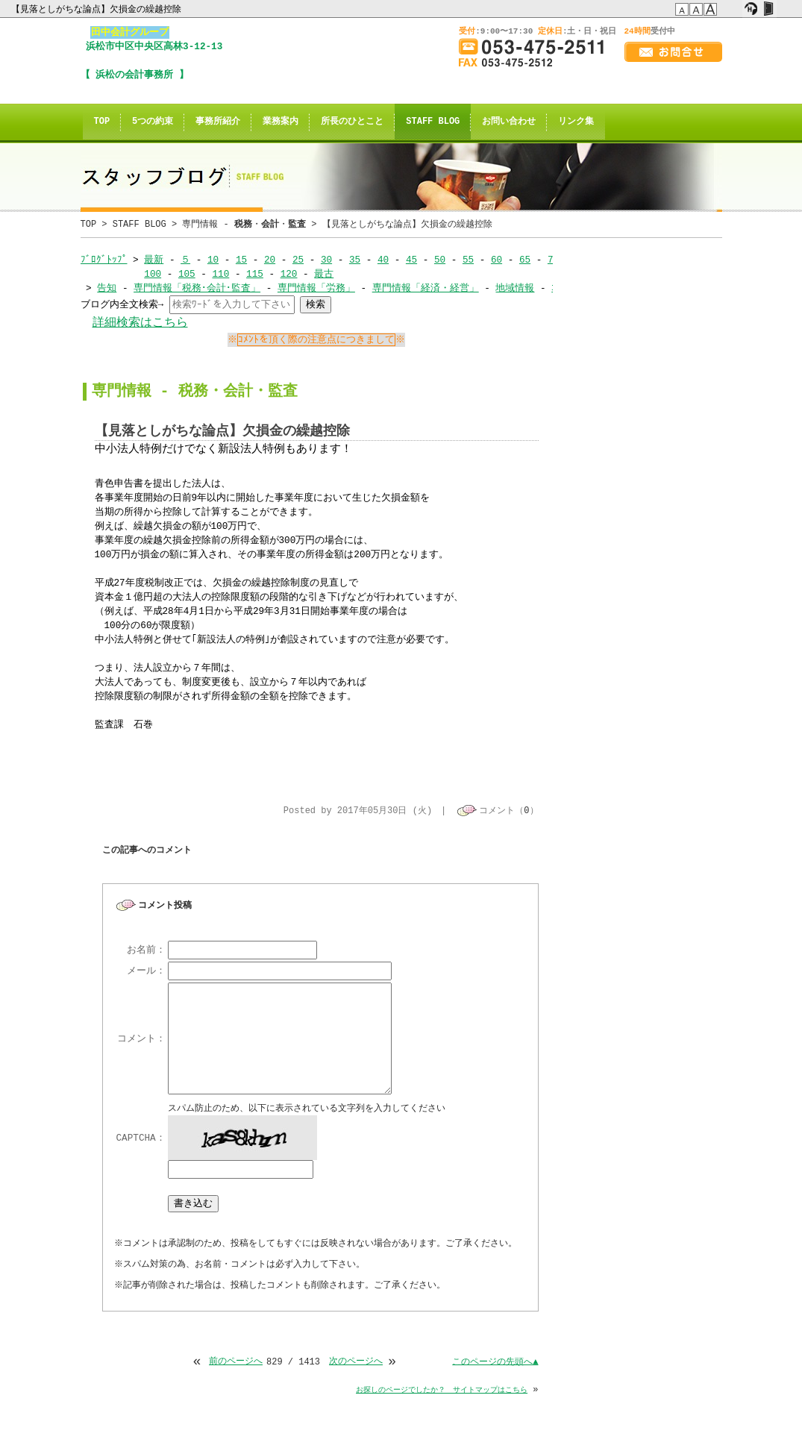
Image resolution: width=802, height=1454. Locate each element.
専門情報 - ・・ (244, 224)
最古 (323, 274)
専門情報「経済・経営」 (425, 288)
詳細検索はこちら (140, 322)
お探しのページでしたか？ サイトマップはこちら (441, 1391)
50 (439, 259)
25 (298, 259)
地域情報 (514, 288)
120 (289, 274)
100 (152, 274)
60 (496, 259)
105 (186, 274)
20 (269, 259)
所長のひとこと (352, 122)
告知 (106, 288)
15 (241, 259)
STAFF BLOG (433, 122)
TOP (102, 122)
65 (524, 259)
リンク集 (576, 122)
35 (354, 259)
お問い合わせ (509, 122)
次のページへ (356, 1363)
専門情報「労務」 (316, 288)
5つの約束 (152, 122)
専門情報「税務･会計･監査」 (197, 288)
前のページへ (236, 1363)
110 (220, 274)
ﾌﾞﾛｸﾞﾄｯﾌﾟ (104, 259)
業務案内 (280, 122)
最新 (153, 259)
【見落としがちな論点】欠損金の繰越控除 (97, 9)
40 (383, 259)
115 (254, 274)
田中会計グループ (130, 32)
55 (468, 259)
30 (326, 259)
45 (411, 259)
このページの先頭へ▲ (495, 1363)
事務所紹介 (217, 122)
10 (213, 259)
